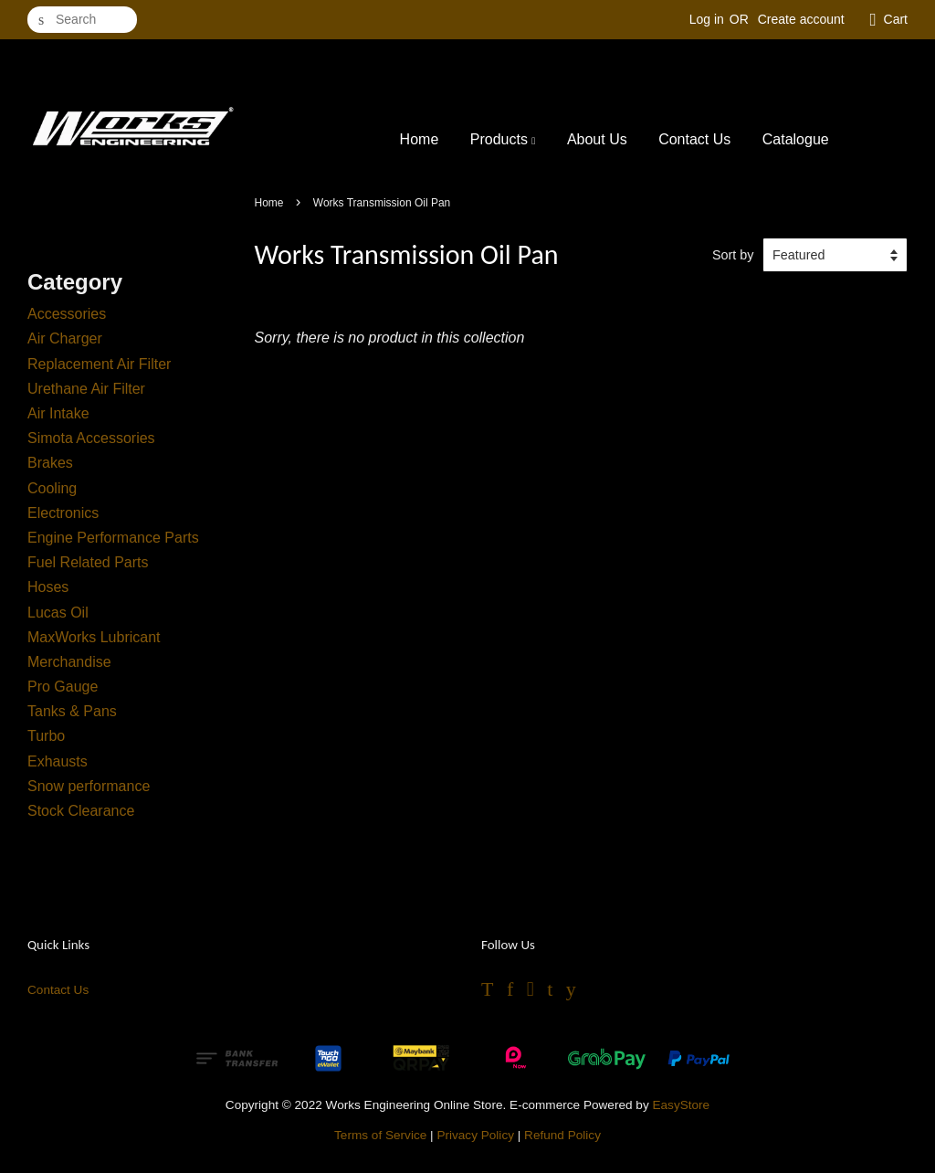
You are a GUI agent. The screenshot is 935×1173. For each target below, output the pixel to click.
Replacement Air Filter (99, 364)
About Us (597, 139)
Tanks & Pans (72, 711)
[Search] (82, 19)
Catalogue (795, 139)
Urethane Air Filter (86, 388)
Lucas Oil (58, 612)
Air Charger (64, 338)
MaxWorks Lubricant (94, 637)
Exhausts (57, 761)
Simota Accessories (91, 438)
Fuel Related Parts (88, 562)
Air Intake (58, 413)
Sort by (733, 255)
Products (503, 139)
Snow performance (88, 786)
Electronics (63, 513)
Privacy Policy (475, 1135)
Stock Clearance (80, 811)
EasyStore (680, 1105)
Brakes (50, 462)
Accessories (66, 314)
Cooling (52, 488)
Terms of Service (380, 1135)
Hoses (47, 587)
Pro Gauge (62, 686)
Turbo (46, 736)
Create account (801, 19)
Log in (706, 19)
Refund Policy (562, 1135)
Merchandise (69, 662)
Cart (896, 19)
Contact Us (694, 139)
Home (419, 139)
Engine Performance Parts (113, 537)
